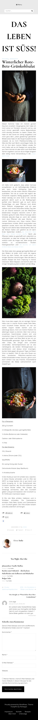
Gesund (5, 59)
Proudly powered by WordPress (16, 704)
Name (4, 655)
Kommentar (7, 632)
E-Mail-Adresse (7, 663)
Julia (10, 602)
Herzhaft (14, 59)
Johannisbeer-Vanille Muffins (12, 566)
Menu (20, 5)
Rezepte (28, 712)
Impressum (9, 712)
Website (5, 671)
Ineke (25, 527)
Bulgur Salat (6, 578)
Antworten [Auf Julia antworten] (32, 615)
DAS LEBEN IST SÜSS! (19, 36)
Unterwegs (23, 714)
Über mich (12, 714)
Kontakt (19, 712)
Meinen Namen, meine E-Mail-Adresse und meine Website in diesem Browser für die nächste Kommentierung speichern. (18, 681)
